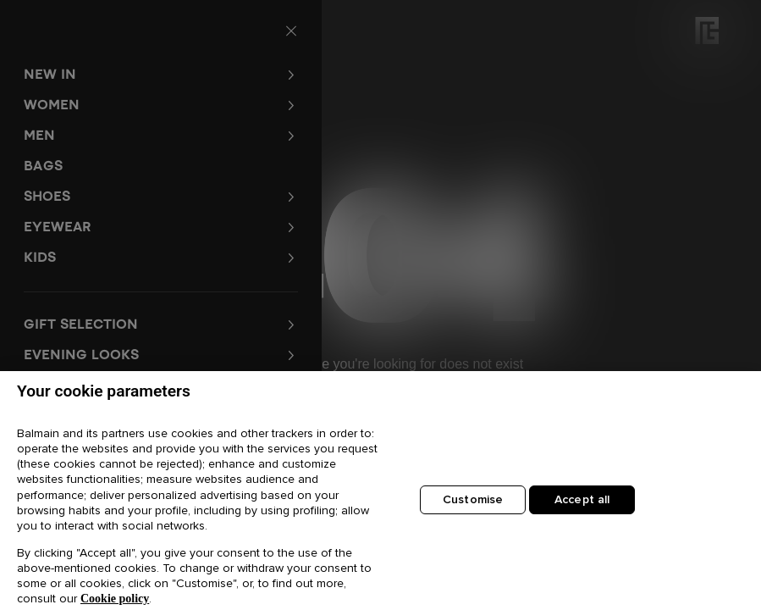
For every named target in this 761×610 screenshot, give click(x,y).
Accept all (581, 505)
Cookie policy (114, 603)
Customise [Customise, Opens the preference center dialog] (473, 505)
